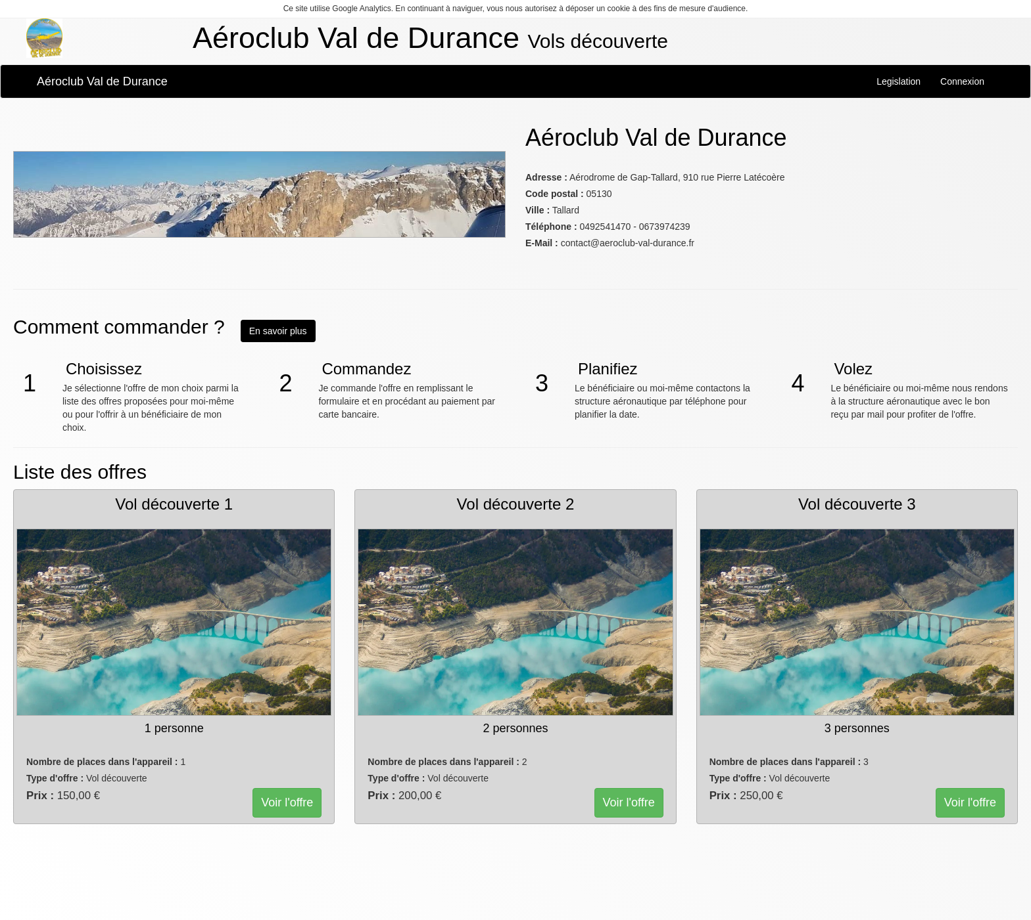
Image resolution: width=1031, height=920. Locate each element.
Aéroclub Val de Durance (102, 81)
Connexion (962, 81)
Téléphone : (551, 226)
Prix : (40, 795)
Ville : (537, 210)
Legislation (898, 81)
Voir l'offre (287, 802)
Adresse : (546, 177)
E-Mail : (541, 243)
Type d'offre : (55, 778)
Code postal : (554, 193)
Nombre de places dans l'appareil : (102, 761)
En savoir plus (278, 331)
